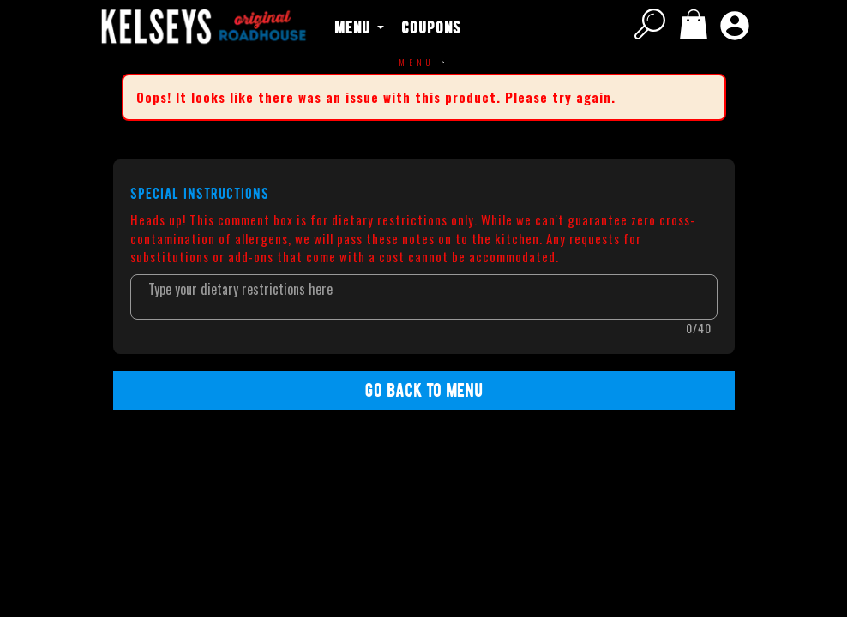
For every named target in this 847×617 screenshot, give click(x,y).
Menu (417, 62)
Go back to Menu (423, 389)
